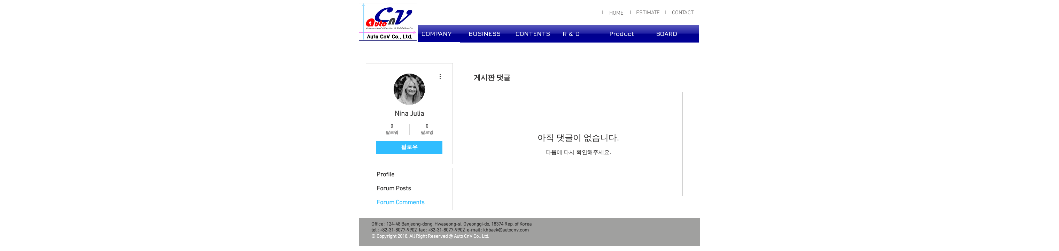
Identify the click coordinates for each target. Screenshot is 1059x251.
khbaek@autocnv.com (506, 230)
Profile (385, 174)
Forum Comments (401, 202)
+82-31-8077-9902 (398, 230)
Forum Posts (394, 188)
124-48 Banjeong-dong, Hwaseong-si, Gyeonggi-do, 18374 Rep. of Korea (459, 224)
